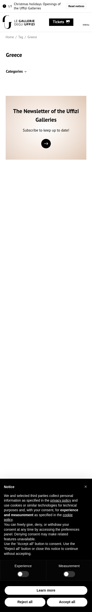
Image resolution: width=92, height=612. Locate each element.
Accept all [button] (67, 602)
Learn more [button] (46, 590)
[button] (86, 487)
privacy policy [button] (60, 500)
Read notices (76, 6)
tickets (61, 21)
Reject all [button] (24, 602)
